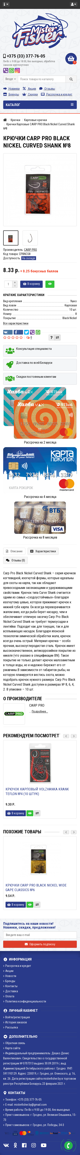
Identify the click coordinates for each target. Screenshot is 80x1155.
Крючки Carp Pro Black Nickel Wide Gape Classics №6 (36, 887)
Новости (9, 976)
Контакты (10, 986)
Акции (29, 89)
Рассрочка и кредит (56, 94)
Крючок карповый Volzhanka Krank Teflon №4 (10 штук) (37, 791)
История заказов (15, 1022)
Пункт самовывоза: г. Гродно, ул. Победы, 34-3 (33, 1125)
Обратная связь (14, 1043)
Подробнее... (40, 711)
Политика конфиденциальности (24, 1001)
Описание (14, 551)
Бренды (11, 94)
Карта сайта (11, 1048)
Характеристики (43, 551)
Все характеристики (15, 323)
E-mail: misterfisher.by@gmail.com (25, 1104)
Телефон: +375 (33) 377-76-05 (22, 1099)
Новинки (11, 89)
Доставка (10, 991)
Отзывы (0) (15, 560)
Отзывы (47, 89)
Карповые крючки (35, 120)
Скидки (30, 94)
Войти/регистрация (16, 1017)
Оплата (8, 996)
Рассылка (10, 1027)
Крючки (15, 120)
